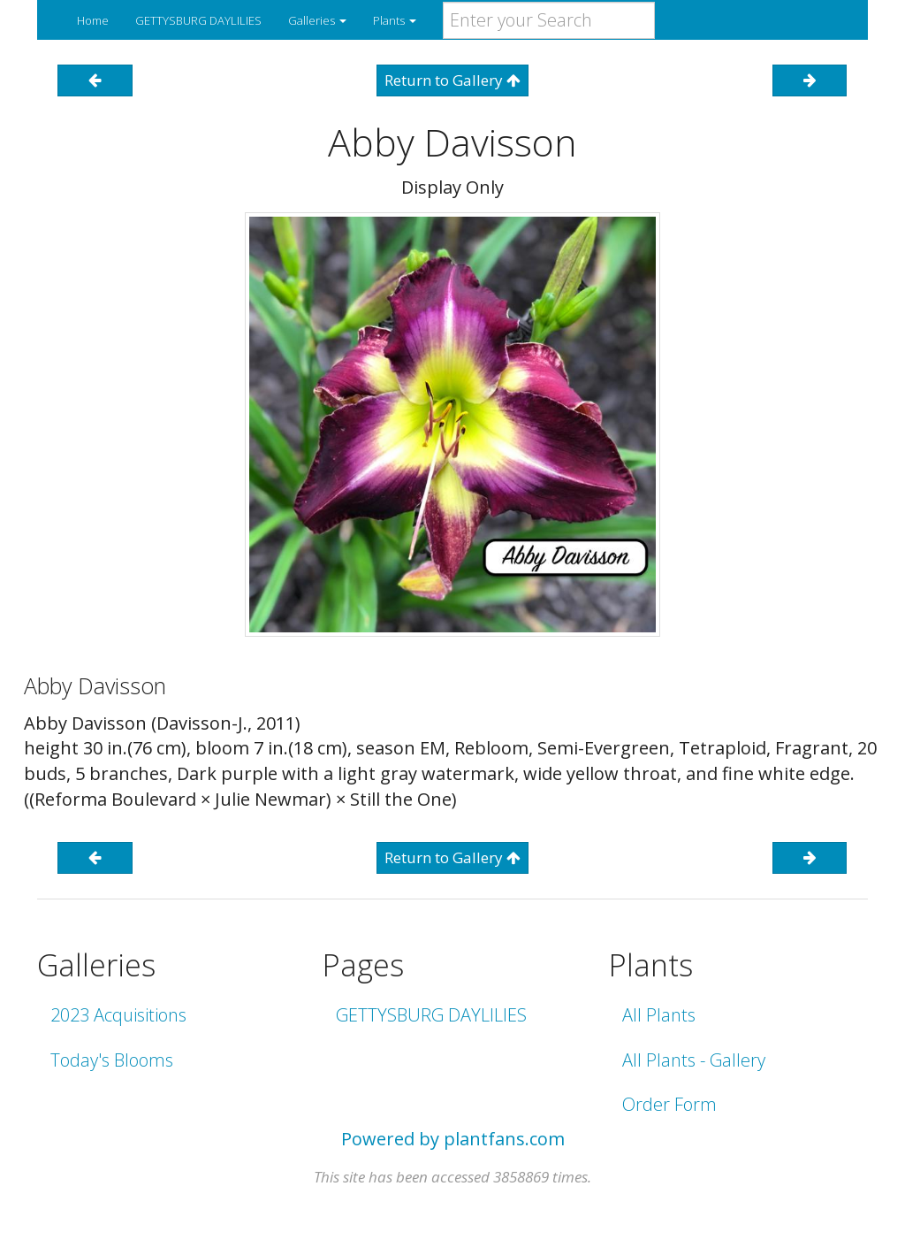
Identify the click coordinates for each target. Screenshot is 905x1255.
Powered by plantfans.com (453, 1139)
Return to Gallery (452, 80)
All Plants (659, 1015)
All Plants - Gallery (693, 1060)
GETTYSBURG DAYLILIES (198, 20)
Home (93, 20)
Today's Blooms (111, 1060)
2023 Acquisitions (118, 1015)
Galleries (317, 20)
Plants (394, 20)
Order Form (669, 1104)
